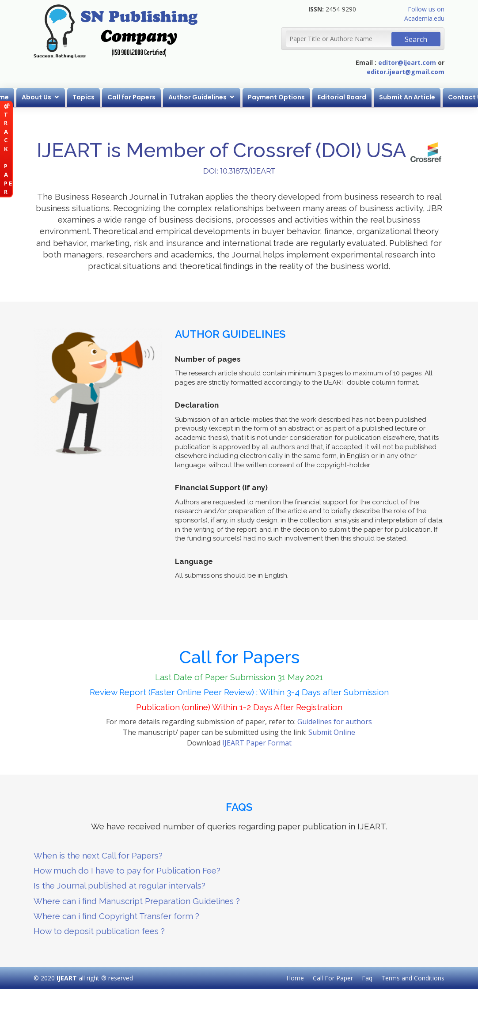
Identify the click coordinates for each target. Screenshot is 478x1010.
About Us (37, 97)
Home (295, 978)
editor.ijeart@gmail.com (405, 72)
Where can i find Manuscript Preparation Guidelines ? (137, 901)
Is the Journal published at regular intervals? (119, 885)
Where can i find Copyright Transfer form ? (116, 916)
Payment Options (276, 97)
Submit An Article (407, 97)
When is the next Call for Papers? (98, 855)
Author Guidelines (198, 97)
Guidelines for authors (334, 721)
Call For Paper (333, 978)
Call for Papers (132, 97)
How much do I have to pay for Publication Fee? (127, 870)
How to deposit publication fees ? (99, 931)
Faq (367, 978)
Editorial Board (342, 97)
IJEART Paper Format (257, 743)
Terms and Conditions (412, 978)
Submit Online (331, 732)
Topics (84, 97)
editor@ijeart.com (407, 62)
